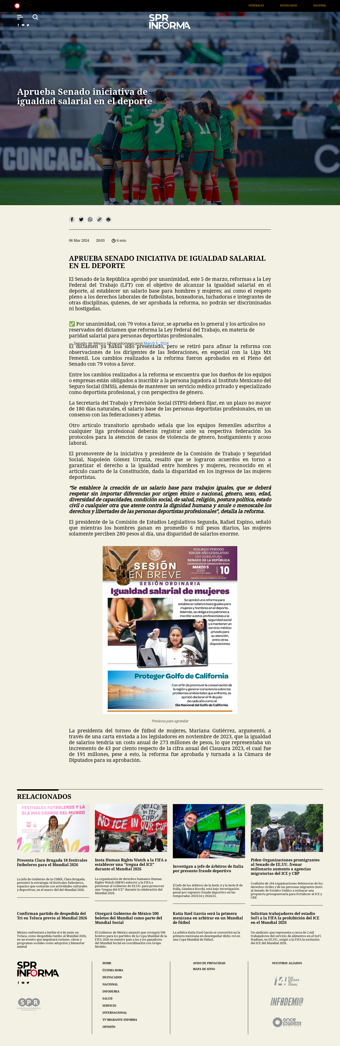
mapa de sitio (204, 969)
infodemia (110, 991)
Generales (265, 5)
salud (107, 998)
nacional (110, 984)
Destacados (297, 5)
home (106, 963)
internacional (114, 1013)
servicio (109, 1006)
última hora (112, 970)
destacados (112, 977)
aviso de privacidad (209, 963)
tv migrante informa (119, 1020)
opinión (108, 1027)
